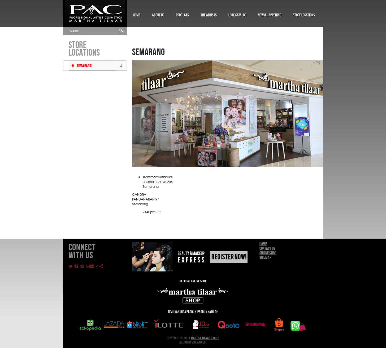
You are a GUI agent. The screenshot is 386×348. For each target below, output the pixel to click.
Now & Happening (269, 15)
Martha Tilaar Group (205, 338)
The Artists (209, 15)
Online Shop (267, 253)
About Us (158, 15)
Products (182, 15)
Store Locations (304, 15)
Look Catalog (237, 15)
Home (136, 15)
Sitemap (265, 257)
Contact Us (267, 248)
